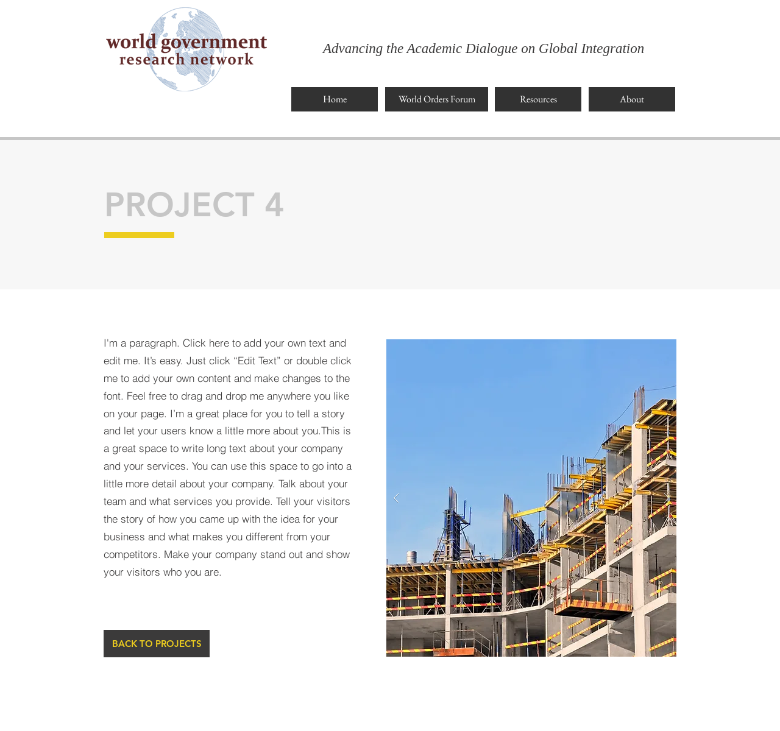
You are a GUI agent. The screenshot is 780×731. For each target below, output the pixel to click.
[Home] (334, 99)
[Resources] (538, 99)
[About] (632, 99)
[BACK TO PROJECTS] (157, 643)
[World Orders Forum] (436, 99)
